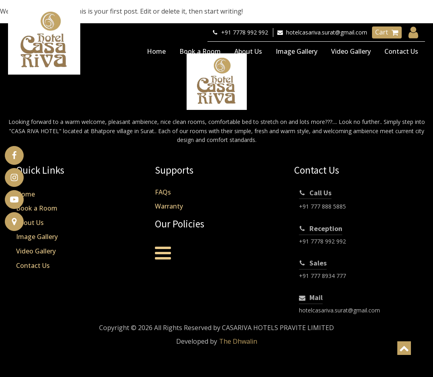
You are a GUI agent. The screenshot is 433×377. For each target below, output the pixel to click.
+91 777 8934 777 (322, 276)
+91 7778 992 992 (322, 241)
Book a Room (200, 51)
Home (156, 51)
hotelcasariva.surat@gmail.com (339, 310)
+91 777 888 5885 (322, 206)
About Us (248, 51)
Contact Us (401, 51)
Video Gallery (351, 51)
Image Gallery (296, 51)
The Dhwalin (238, 341)
